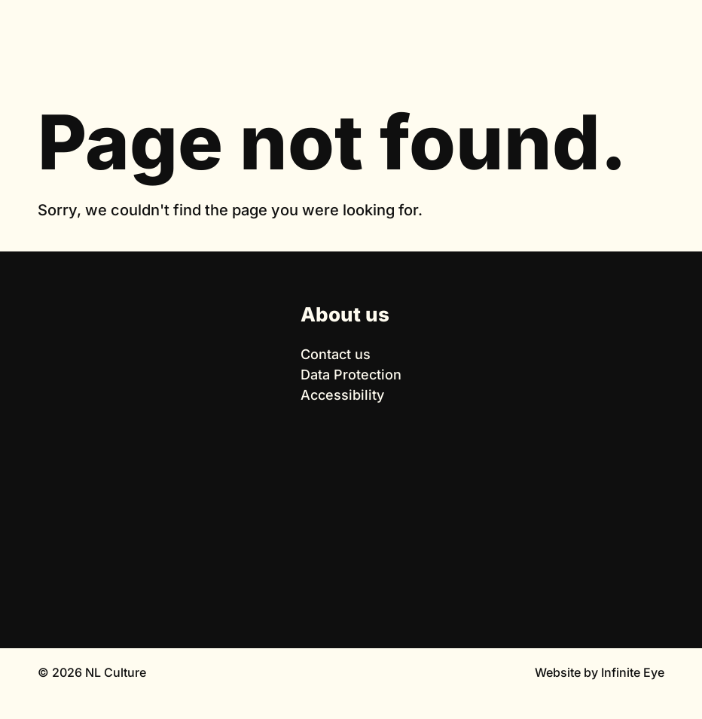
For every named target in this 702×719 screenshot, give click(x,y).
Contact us (336, 354)
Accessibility (342, 395)
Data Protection (351, 374)
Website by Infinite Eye (599, 672)
